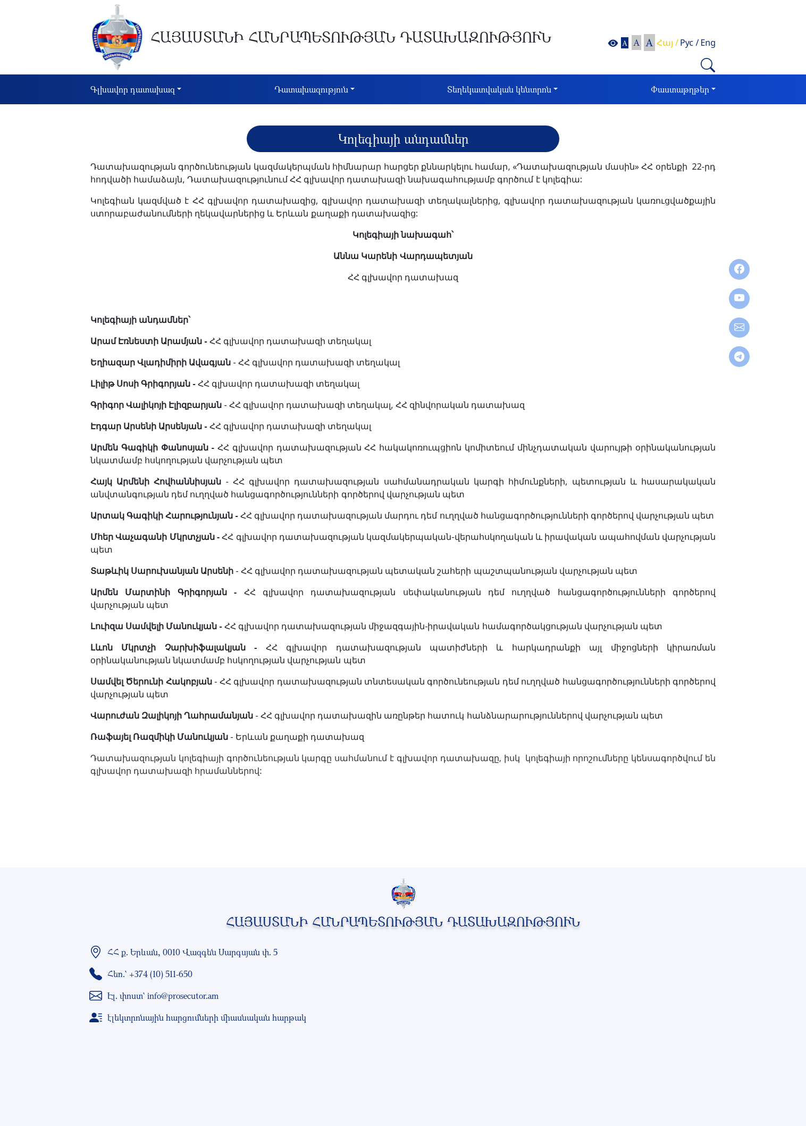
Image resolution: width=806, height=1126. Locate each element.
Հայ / (667, 42)
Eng (708, 42)
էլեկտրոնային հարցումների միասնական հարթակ (206, 1017)
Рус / (689, 42)
